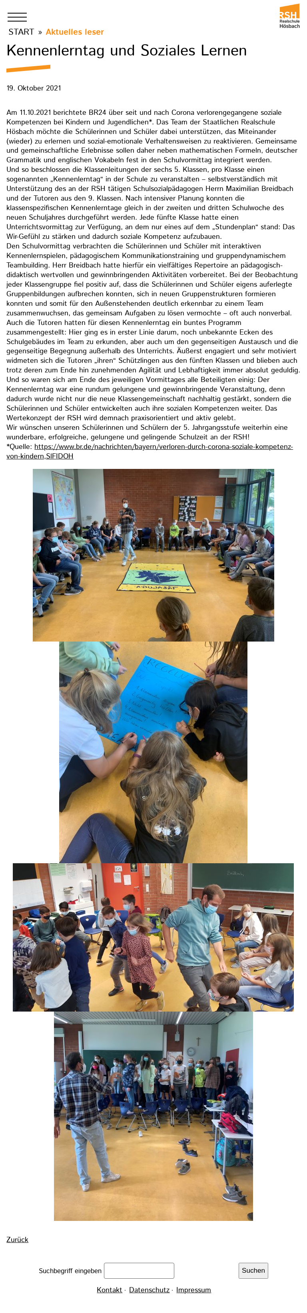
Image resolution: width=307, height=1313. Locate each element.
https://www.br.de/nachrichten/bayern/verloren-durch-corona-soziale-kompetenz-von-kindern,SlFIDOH (149, 452)
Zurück (17, 1240)
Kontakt (109, 1290)
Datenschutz (149, 1290)
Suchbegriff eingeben (71, 1271)
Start (21, 32)
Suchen (253, 1270)
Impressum (193, 1290)
